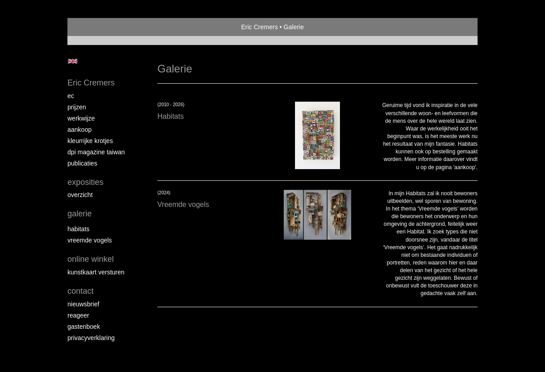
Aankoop (79, 129)
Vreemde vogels (89, 240)
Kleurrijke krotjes (90, 140)
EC (70, 95)
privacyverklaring (91, 337)
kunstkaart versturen (96, 272)
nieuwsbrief (83, 304)
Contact (80, 291)
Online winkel (90, 259)
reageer (78, 315)
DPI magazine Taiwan (96, 152)
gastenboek (83, 326)
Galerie (79, 213)
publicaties (82, 163)
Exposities (85, 182)
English (72, 61)
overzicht (80, 194)
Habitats (78, 229)
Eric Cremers (259, 27)
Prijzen (76, 107)
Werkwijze (81, 118)
